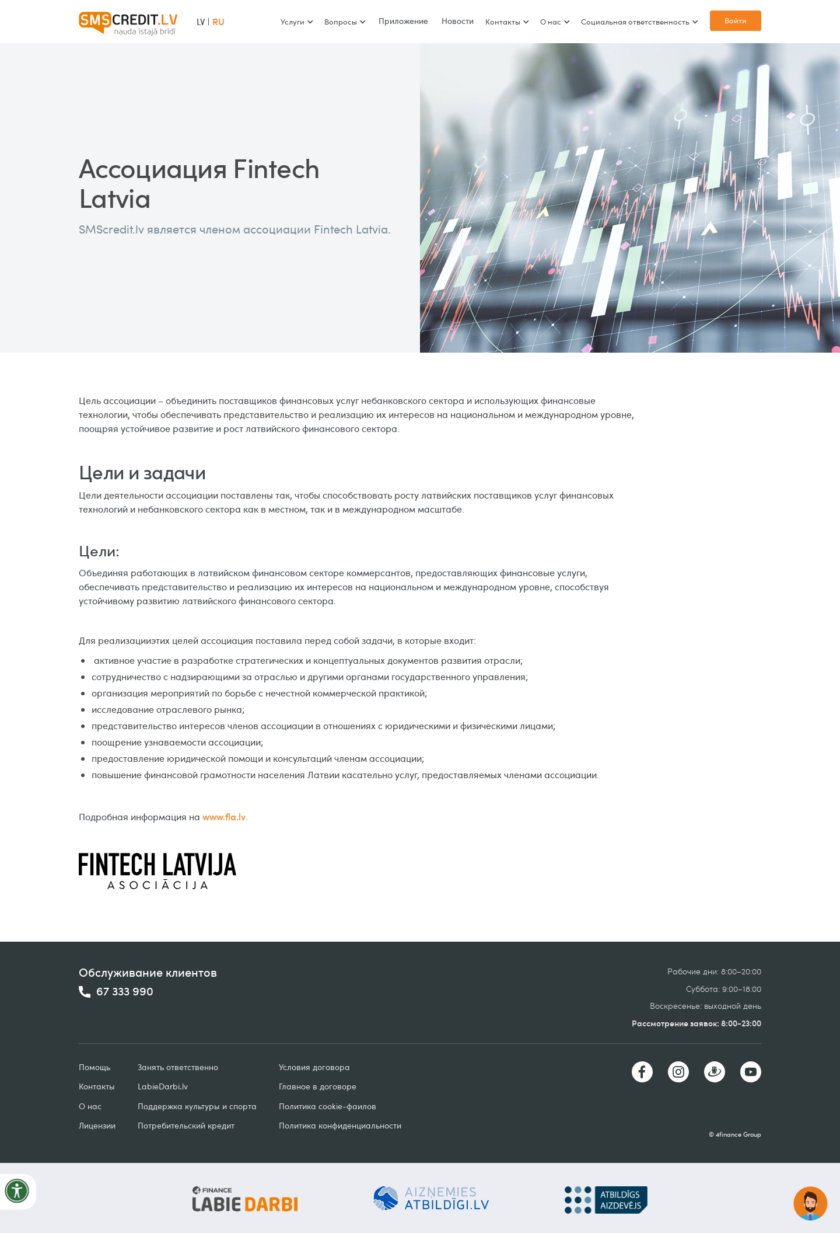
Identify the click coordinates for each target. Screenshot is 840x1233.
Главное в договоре (317, 1086)
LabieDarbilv (163, 1086)
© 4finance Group (735, 1134)
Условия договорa (314, 1066)
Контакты (97, 1086)
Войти (735, 20)
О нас (90, 1106)
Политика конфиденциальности (340, 1125)
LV (201, 21)
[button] (296, 21)
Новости (458, 20)
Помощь (94, 1066)
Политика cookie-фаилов (327, 1106)
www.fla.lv (224, 816)
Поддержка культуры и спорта (197, 1106)
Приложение (403, 20)
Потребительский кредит (186, 1125)
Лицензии (97, 1125)
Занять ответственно (178, 1066)
